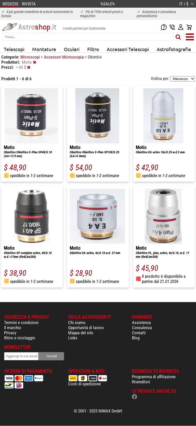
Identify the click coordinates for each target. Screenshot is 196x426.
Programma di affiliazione (154, 376)
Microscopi (30, 57)
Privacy (10, 332)
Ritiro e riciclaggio (19, 337)
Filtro (93, 49)
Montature (44, 49)
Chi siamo (76, 322)
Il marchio (12, 327)
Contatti (139, 332)
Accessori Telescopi (128, 49)
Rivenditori (141, 381)
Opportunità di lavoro (86, 327)
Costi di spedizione (84, 383)
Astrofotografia (174, 49)
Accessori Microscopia (64, 57)
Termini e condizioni (21, 322)
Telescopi (14, 49)
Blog (136, 337)
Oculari (72, 49)
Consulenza (142, 327)
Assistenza (141, 322)
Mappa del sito (80, 332)
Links (72, 337)
